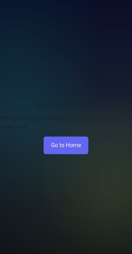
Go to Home (66, 145)
